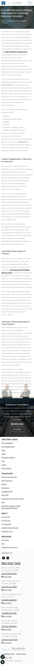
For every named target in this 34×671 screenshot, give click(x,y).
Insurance (5, 540)
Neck (3, 450)
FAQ (3, 544)
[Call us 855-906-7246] (2, 657)
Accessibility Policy (8, 654)
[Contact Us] (2, 662)
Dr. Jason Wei (6, 524)
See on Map (6, 577)
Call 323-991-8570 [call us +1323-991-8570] (9, 626)
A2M (3, 502)
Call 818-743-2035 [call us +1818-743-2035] (9, 613)
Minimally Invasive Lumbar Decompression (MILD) (11, 507)
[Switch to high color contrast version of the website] (3, 3)
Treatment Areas (9, 439)
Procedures (7, 473)
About (4, 513)
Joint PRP (5, 495)
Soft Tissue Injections (9, 477)
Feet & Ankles (6, 468)
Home (3, 21)
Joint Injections (6, 481)
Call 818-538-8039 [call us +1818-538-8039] (9, 600)
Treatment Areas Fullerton (17, 21)
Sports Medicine (7, 443)
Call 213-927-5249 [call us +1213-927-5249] (9, 574)
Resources (6, 536)
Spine (3, 454)
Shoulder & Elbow (8, 457)
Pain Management (8, 447)
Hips (3, 461)
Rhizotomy (5, 488)
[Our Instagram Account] (8, 559)
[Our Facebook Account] (3, 559)
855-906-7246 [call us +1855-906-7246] (17, 424)
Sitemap (4, 657)
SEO (10, 657)
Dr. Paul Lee (5, 520)
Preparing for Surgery (9, 547)
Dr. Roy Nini (5, 517)
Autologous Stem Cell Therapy (12, 499)
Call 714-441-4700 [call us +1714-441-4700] (9, 587)
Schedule (17, 429)
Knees (3, 465)
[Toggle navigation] (30, 3)
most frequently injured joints (15, 52)
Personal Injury (7, 531)
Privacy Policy (21, 654)
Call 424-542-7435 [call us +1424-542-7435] (9, 640)
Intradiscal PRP (7, 491)
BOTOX (4, 484)
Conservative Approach (9, 528)
